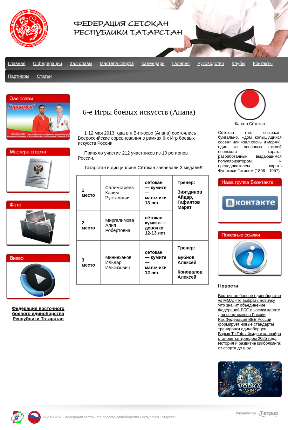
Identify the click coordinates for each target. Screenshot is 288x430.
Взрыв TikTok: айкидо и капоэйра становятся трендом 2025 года (249, 336)
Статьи (44, 76)
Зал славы (81, 63)
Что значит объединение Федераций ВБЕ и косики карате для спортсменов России (249, 310)
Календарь (153, 63)
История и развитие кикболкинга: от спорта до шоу (249, 345)
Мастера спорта (117, 63)
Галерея (180, 63)
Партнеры (18, 76)
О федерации (47, 63)
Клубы (238, 63)
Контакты (263, 63)
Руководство (210, 63)
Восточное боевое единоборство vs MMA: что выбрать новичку (249, 298)
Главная (16, 63)
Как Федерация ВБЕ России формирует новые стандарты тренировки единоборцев (246, 324)
